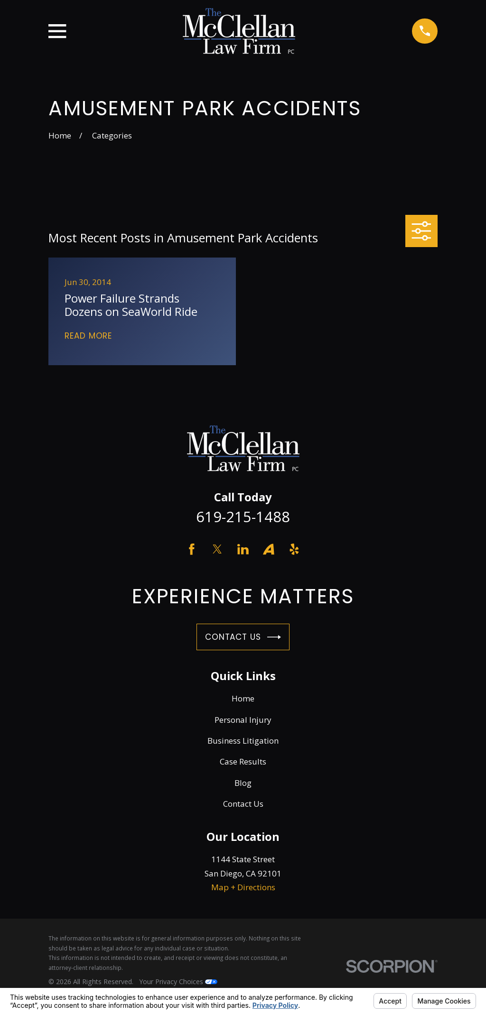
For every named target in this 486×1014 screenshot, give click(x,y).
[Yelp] (294, 549)
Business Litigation (243, 740)
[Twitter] (217, 549)
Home (243, 698)
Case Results (243, 761)
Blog (243, 782)
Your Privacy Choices (178, 981)
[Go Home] (59, 135)
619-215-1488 (243, 516)
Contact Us (243, 637)
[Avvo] (268, 549)
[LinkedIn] (243, 549)
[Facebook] (191, 549)
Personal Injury (243, 719)
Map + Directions (243, 887)
